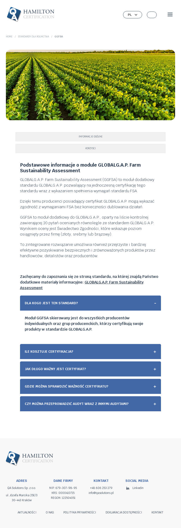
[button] (152, 15)
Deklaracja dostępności (124, 512)
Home (9, 36)
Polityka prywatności (79, 512)
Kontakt (157, 512)
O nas (50, 512)
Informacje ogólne (91, 136)
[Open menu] (170, 14)
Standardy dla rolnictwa (33, 36)
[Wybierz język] (132, 14)
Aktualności (27, 512)
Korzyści (90, 148)
